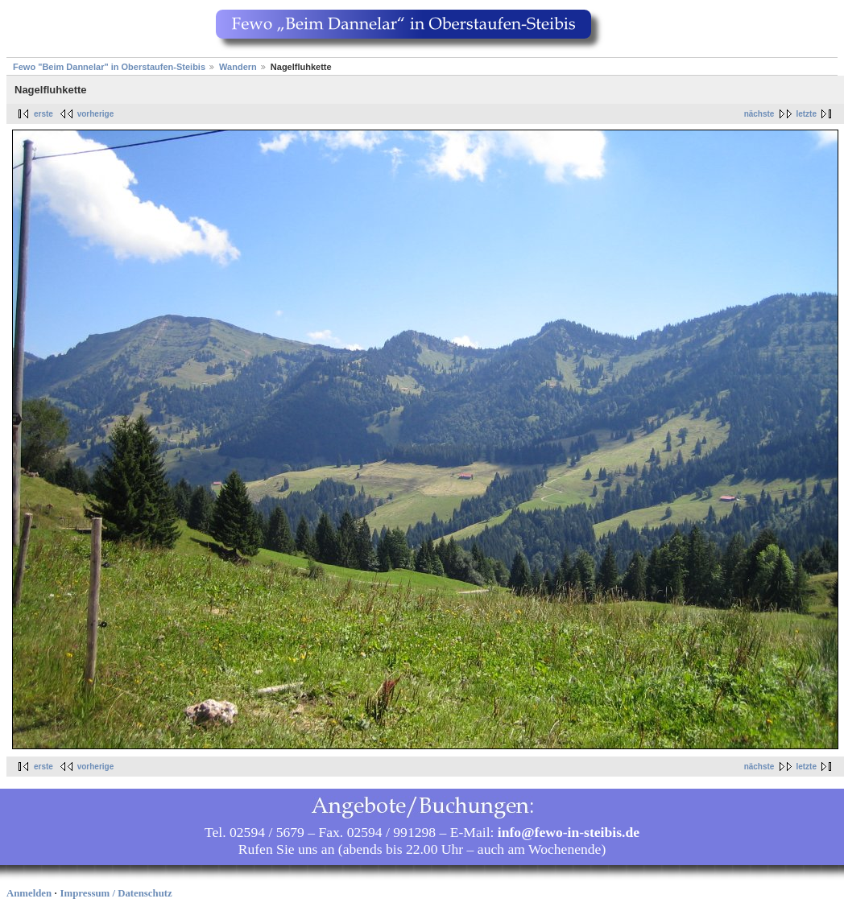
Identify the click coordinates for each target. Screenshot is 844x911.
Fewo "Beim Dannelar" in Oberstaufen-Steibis (109, 67)
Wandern (238, 67)
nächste (759, 113)
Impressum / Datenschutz (116, 893)
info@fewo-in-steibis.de (568, 832)
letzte (806, 113)
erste (43, 113)
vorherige (95, 113)
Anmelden (29, 893)
